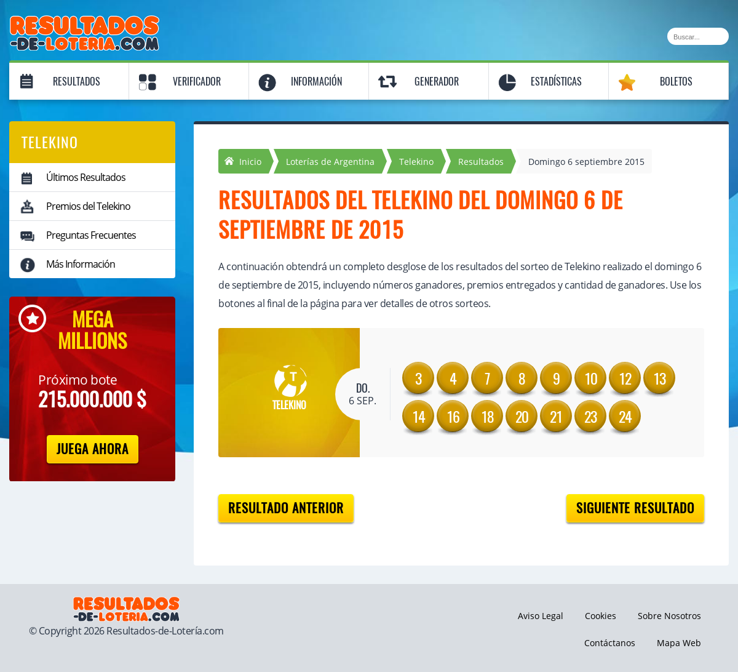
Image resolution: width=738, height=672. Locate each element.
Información (316, 81)
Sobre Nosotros (669, 616)
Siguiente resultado (635, 508)
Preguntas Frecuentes (91, 235)
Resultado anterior (286, 508)
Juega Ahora (93, 449)
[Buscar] (698, 36)
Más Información (80, 264)
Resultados (76, 81)
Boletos (676, 81)
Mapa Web (679, 643)
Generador (437, 81)
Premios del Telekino (88, 206)
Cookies (600, 616)
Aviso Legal (540, 616)
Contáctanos (609, 643)
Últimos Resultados (85, 177)
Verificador (197, 81)
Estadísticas (556, 81)
